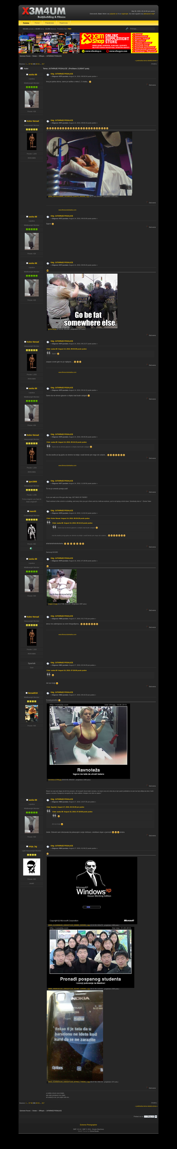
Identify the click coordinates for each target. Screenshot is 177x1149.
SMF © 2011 (86, 1129)
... (28, 64)
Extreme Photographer (88, 1125)
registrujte (124, 14)
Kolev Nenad (33, 121)
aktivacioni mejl (148, 14)
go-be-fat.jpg (51, 329)
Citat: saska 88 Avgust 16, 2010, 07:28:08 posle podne (67, 670)
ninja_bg (33, 846)
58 (32, 64)
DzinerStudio (94, 1131)
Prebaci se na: (139, 1116)
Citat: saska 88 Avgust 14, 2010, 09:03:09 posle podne (67, 349)
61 (39, 64)
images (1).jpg (52, 604)
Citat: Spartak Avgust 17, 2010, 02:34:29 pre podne (65, 807)
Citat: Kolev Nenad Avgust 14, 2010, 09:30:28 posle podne (68, 518)
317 (43, 64)
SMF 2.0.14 (77, 1129)
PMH (69, 29)
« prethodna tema (141, 60)
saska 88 (33, 74)
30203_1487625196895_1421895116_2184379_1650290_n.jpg (68, 196)
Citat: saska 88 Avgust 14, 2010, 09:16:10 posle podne (67, 442)
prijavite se (113, 14)
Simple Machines (98, 1129)
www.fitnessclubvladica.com (67, 210)
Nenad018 (33, 693)
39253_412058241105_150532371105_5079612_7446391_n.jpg (68, 1082)
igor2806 (33, 481)
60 (37, 64)
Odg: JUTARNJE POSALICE (62, 74)
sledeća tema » (152, 60)
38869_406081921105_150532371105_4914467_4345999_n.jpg (68, 989)
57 (29, 64)
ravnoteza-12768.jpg (54, 780)
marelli (33, 511)
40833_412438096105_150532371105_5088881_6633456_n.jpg (68, 925)
